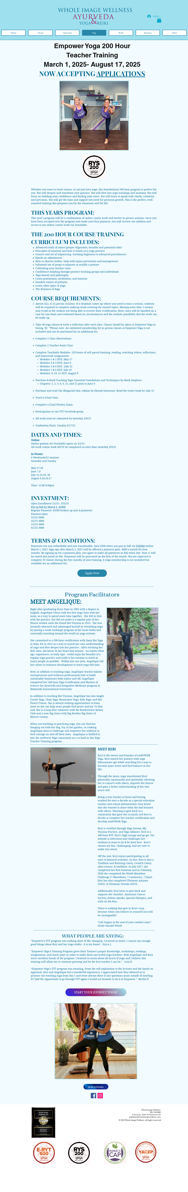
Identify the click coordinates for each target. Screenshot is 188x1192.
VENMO (140, 546)
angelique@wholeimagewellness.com (145, 1117)
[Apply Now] (92, 573)
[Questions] (95, 1086)
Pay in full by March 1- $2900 (48, 506)
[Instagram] (100, 1095)
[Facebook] (93, 1095)
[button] (159, 20)
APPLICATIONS (120, 73)
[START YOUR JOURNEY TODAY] (95, 992)
